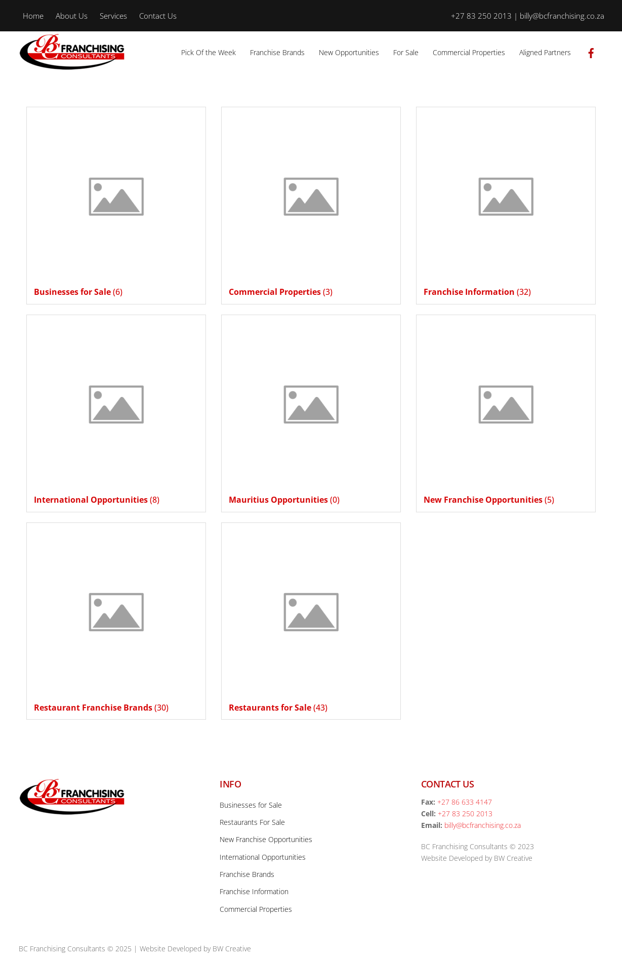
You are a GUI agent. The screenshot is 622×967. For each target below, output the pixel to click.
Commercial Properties (469, 52)
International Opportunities (263, 857)
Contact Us (158, 16)
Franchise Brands (277, 52)
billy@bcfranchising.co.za (482, 825)
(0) (284, 499)
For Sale (406, 52)
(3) (281, 291)
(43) (278, 707)
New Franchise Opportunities (266, 839)
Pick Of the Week (208, 52)
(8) (96, 499)
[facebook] (591, 51)
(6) (78, 291)
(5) (489, 499)
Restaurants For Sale (252, 822)
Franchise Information (254, 891)
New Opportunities (349, 52)
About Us (72, 16)
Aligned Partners (545, 52)
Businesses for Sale (251, 805)
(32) (477, 291)
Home (33, 16)
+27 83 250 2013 (465, 813)
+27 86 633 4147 (464, 802)
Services (113, 16)
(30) (101, 707)
